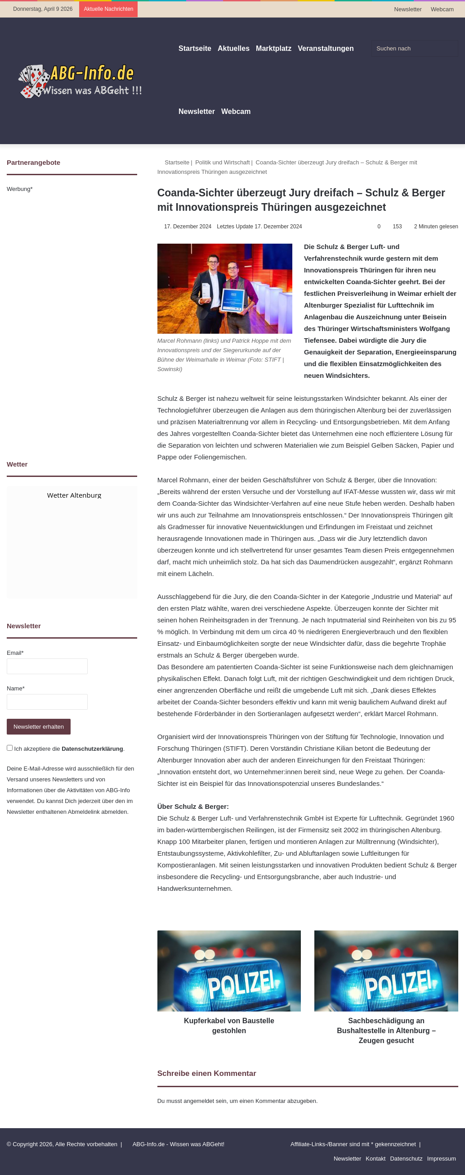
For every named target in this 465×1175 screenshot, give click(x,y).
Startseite (195, 48)
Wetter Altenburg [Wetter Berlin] (74, 494)
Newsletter (408, 9)
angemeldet (198, 1101)
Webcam (442, 9)
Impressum (441, 1158)
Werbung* (20, 189)
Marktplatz (273, 48)
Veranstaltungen (325, 48)
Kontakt (375, 1158)
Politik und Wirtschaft (222, 162)
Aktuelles (234, 48)
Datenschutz (406, 1158)
